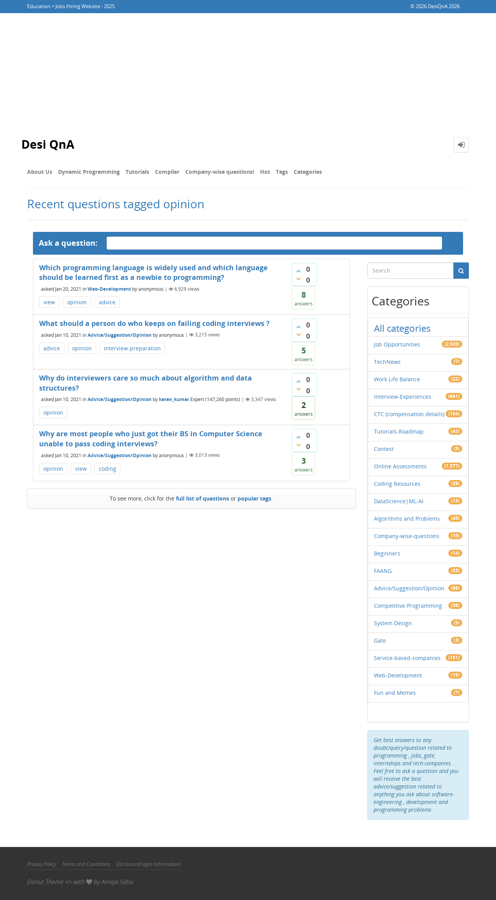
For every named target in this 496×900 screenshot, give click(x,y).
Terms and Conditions (86, 864)
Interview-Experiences (402, 396)
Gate (380, 640)
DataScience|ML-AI (399, 501)
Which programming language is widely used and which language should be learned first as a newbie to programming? (153, 272)
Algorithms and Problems (407, 518)
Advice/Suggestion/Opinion (120, 334)
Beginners (387, 553)
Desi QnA (47, 145)
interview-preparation (132, 348)
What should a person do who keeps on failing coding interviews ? (154, 323)
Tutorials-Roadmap (399, 431)
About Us (39, 171)
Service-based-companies (407, 658)
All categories (402, 328)
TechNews (387, 361)
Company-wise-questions (406, 536)
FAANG (383, 570)
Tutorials (137, 171)
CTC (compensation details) (409, 414)
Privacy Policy (41, 864)
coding (107, 468)
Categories (308, 171)
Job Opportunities (397, 344)
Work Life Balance (397, 379)
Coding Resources (397, 483)
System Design (393, 623)
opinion (77, 302)
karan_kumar (174, 399)
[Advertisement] (248, 71)
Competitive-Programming (408, 605)
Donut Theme (45, 882)
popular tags (254, 498)
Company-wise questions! (219, 171)
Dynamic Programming (89, 171)
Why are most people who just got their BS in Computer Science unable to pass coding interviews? (150, 438)
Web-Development (109, 289)
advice (107, 302)
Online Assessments (400, 466)
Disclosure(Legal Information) (148, 864)
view (49, 302)
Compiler (167, 171)
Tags (282, 171)
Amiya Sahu (117, 882)
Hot (265, 171)
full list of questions (202, 498)
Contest (384, 449)
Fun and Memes (395, 692)
